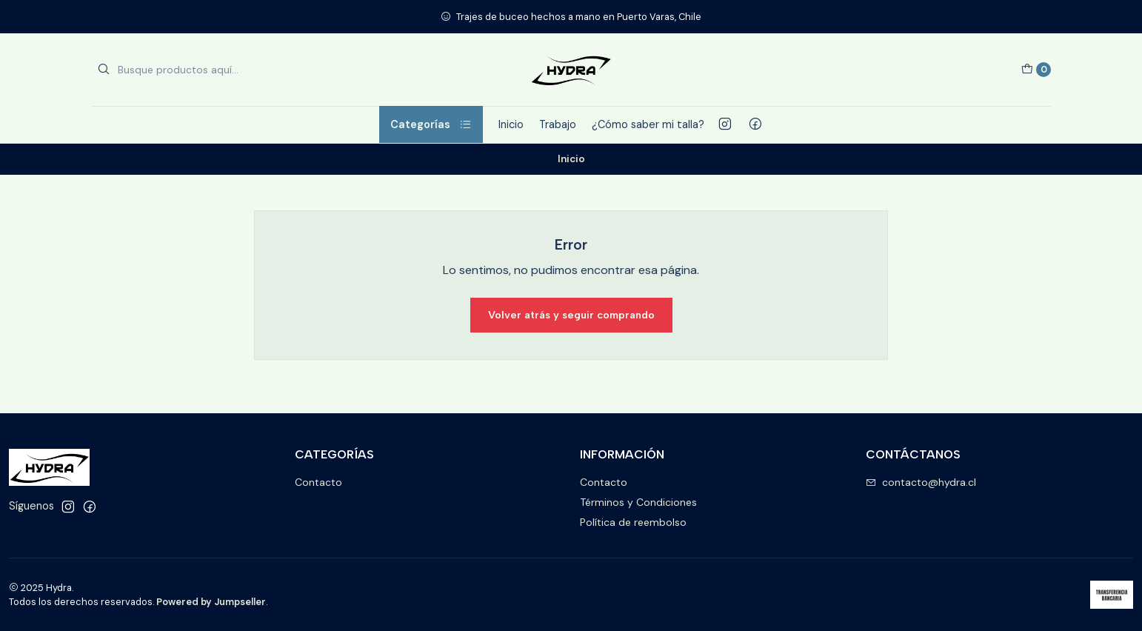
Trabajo (557, 124)
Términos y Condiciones (638, 502)
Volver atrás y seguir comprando (571, 314)
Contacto (318, 482)
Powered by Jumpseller (211, 601)
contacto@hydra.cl (921, 482)
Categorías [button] (431, 124)
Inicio (511, 124)
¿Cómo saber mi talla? (648, 124)
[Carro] (1036, 69)
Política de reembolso (633, 522)
